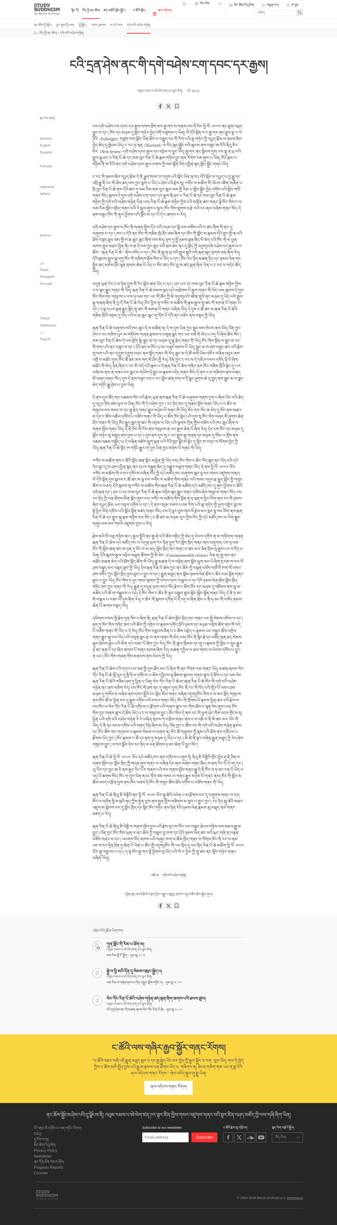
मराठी (61, 242)
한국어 (61, 221)
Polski (44, 270)
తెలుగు (61, 304)
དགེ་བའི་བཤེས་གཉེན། (138, 25)
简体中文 (61, 346)
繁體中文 (61, 353)
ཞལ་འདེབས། (162, 12)
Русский (46, 284)
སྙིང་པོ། (75, 10)
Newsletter (43, 1156)
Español (46, 152)
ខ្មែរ (61, 208)
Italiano (45, 194)
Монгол (45, 235)
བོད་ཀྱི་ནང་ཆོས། (91, 10)
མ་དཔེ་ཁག (116, 25)
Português (47, 277)
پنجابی (42, 263)
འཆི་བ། (155, 875)
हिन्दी (61, 180)
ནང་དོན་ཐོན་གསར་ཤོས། (49, 1162)
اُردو (41, 332)
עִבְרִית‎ (61, 173)
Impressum (295, 1198)
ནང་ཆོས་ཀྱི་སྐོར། (43, 25)
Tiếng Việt (45, 339)
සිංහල (61, 291)
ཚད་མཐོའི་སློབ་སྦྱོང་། (114, 10)
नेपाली (61, 256)
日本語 (61, 201)
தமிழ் (61, 297)
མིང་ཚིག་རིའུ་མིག (241, 5)
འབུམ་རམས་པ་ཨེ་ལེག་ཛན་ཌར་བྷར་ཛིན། (160, 91)
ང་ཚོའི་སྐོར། (139, 10)
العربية (61, 124)
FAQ (37, 1134)
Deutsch (46, 138)
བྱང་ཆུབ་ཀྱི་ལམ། (65, 25)
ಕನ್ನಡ (61, 214)
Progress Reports (48, 1167)
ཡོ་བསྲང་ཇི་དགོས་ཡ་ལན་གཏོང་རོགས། (57, 1128)
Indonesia (47, 187)
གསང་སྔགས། (99, 25)
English (45, 145)
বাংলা (61, 131)
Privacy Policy (45, 1151)
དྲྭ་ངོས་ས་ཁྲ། (41, 1139)
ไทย (61, 311)
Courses (41, 1173)
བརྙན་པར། (270, 5)
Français (46, 166)
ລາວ (61, 228)
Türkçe (45, 318)
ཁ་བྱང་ (292, 5)
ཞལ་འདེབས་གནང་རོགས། (168, 1086)
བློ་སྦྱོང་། (83, 25)
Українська (48, 325)
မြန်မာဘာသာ (61, 249)
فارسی (61, 159)
